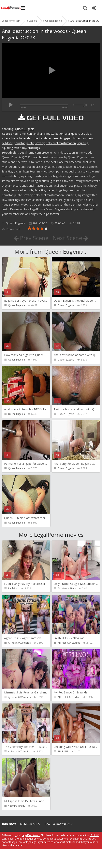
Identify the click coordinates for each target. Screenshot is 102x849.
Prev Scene (31, 238)
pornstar (19, 143)
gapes (68, 138)
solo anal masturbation (61, 143)
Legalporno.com (11, 8)
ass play (86, 133)
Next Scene (70, 238)
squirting (82, 143)
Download (11, 229)
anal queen (72, 133)
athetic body (10, 138)
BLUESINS (63, 751)
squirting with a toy (14, 148)
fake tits (57, 138)
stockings (34, 148)
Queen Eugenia (24, 129)
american (26, 133)
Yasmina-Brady (16, 805)
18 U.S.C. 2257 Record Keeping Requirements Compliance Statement (50, 837)
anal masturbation (52, 133)
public (30, 143)
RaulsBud (13, 588)
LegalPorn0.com (31, 835)
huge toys (79, 138)
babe (22, 138)
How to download (58, 824)
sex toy (40, 143)
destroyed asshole (39, 138)
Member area (30, 824)
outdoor (7, 143)
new (90, 138)
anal (36, 133)
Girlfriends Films (67, 588)
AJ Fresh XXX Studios (19, 642)
